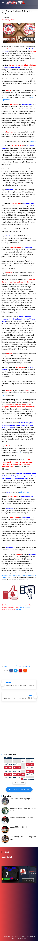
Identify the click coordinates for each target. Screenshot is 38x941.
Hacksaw (33, 136)
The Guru (19, 604)
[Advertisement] (19, 637)
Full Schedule (19, 778)
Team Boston (21, 934)
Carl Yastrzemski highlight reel (22, 793)
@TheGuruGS (25, 602)
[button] (11, 665)
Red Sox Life (21, 931)
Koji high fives (24, 487)
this (3, 390)
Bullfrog (19, 448)
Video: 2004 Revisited (18, 822)
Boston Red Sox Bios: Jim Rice (21, 812)
